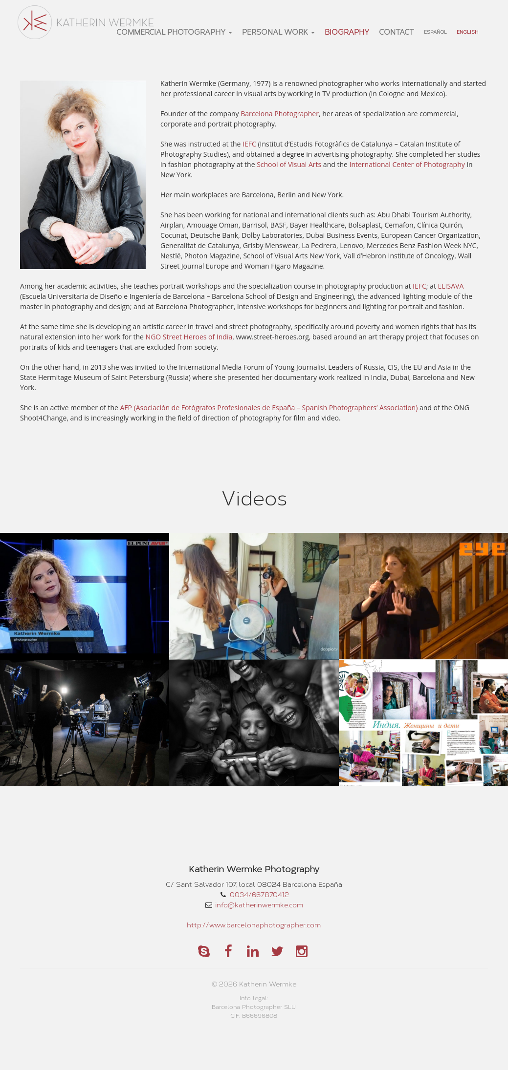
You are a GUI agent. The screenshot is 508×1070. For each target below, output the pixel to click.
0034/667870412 (259, 894)
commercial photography (174, 32)
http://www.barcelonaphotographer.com (254, 924)
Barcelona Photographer (280, 113)
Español (435, 31)
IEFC (249, 143)
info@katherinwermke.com (259, 904)
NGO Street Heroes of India (189, 336)
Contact (396, 32)
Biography (347, 32)
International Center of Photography (407, 164)
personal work (278, 32)
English (467, 31)
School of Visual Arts (289, 164)
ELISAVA (451, 286)
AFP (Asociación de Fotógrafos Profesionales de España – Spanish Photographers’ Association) (269, 407)
